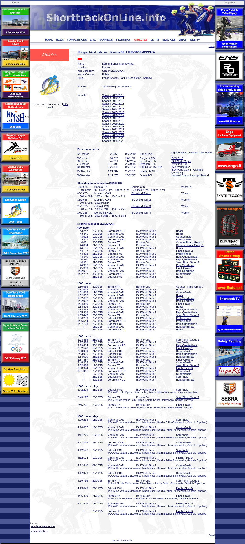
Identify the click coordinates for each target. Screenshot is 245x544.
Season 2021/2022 (113, 129)
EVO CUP (177, 158)
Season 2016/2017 (113, 115)
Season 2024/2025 (113, 138)
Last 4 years (124, 86)
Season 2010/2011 (113, 98)
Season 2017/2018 (113, 118)
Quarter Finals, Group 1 (190, 242)
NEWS (60, 39)
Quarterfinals (183, 236)
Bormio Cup (138, 186)
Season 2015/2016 (113, 112)
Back (211, 46)
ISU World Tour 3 (141, 206)
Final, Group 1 (184, 268)
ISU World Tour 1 (141, 193)
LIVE (93, 39)
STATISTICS (123, 39)
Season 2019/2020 (113, 123)
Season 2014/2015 (113, 109)
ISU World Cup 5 (181, 161)
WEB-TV (195, 39)
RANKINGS (106, 39)
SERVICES (169, 39)
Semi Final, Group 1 (187, 262)
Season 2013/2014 (113, 106)
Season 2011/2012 (113, 100)
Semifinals (182, 342)
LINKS (183, 39)
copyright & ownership (122, 540)
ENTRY (155, 39)
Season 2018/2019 (113, 120)
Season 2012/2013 (113, 103)
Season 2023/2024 (113, 135)
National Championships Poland (190, 175)
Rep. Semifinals (185, 265)
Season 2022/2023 (113, 132)
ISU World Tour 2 (141, 199)
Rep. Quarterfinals (186, 256)
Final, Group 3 (184, 250)
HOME (49, 39)
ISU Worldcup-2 (180, 166)
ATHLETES (140, 39)
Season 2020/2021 (113, 126)
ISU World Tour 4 (141, 212)
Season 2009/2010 (113, 95)
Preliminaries (183, 239)
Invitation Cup (179, 164)
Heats (179, 230)
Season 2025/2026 (113, 140)
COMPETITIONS (77, 39)
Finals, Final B (184, 368)
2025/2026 (108, 86)
